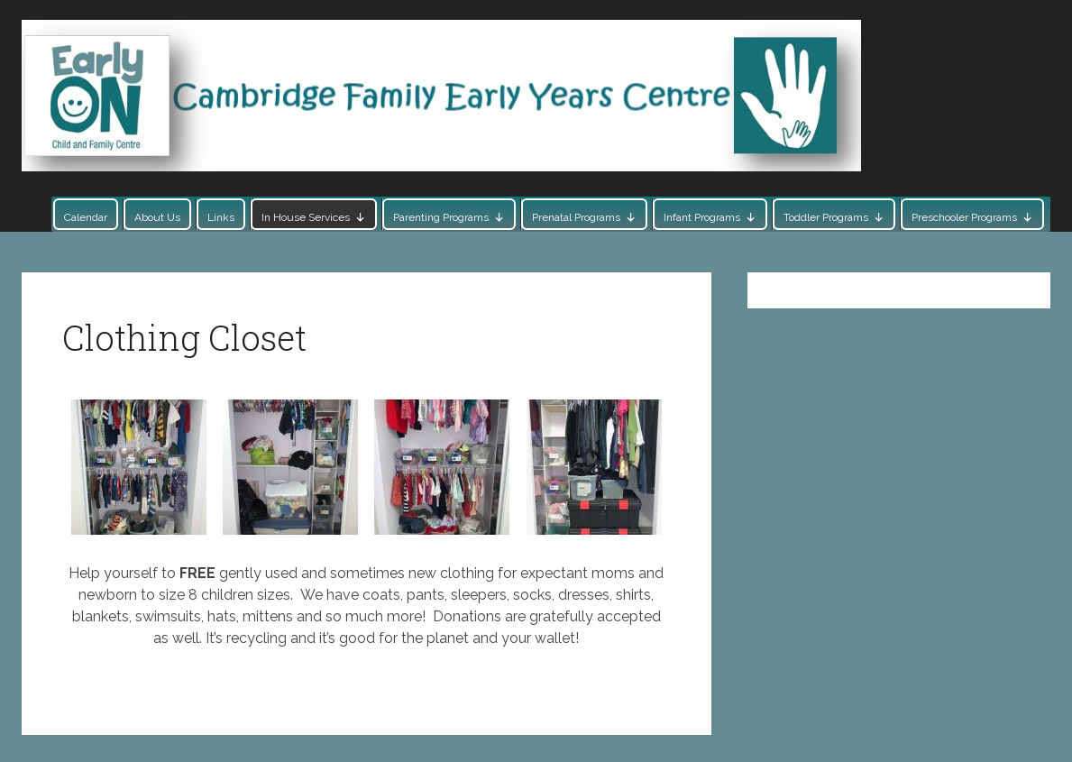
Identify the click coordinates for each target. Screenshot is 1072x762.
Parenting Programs (441, 217)
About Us (157, 217)
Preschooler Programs (964, 217)
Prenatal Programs (576, 217)
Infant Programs (702, 217)
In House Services (305, 217)
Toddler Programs (825, 217)
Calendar (85, 217)
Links (220, 217)
